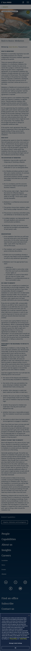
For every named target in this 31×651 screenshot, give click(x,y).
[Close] (29, 615)
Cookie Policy (23, 638)
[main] (15, 632)
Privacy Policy (13, 638)
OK (15, 648)
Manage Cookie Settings (15, 643)
